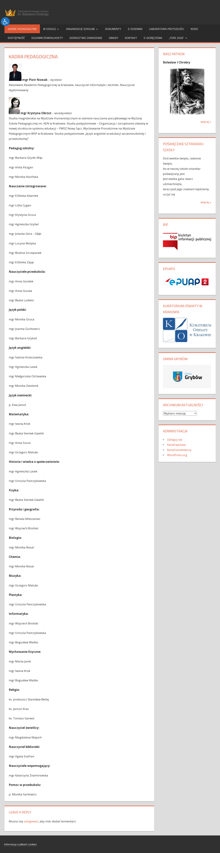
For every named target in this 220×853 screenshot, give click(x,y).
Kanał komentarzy (179, 450)
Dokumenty (113, 29)
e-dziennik (135, 29)
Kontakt (131, 38)
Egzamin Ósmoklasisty (47, 38)
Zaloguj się (174, 439)
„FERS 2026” (176, 38)
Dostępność (16, 38)
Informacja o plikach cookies (20, 844)
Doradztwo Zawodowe (85, 38)
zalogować (31, 821)
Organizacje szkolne (80, 29)
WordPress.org (177, 455)
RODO (194, 29)
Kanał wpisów (176, 445)
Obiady (113, 38)
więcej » (206, 122)
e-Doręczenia (153, 38)
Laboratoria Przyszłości (166, 29)
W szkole (49, 29)
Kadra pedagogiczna (22, 29)
